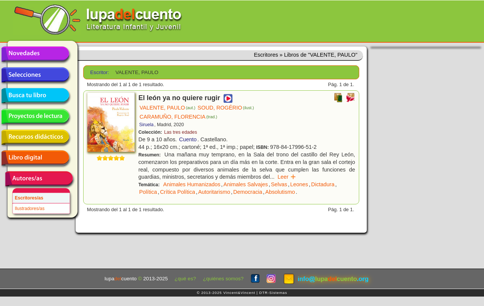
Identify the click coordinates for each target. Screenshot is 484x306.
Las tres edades (180, 132)
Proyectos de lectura (35, 116)
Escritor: (99, 72)
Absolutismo (280, 192)
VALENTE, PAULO (167, 108)
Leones (299, 184)
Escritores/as (29, 198)
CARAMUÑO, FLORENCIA (178, 117)
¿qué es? (185, 278)
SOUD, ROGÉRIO (226, 108)
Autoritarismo (214, 192)
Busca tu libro (35, 95)
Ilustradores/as (30, 208)
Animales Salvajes (245, 184)
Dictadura (323, 184)
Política (148, 192)
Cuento (188, 139)
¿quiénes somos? (223, 278)
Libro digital (35, 157)
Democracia (247, 192)
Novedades (35, 54)
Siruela (146, 124)
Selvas (279, 184)
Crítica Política (177, 192)
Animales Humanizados (191, 184)
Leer (287, 177)
